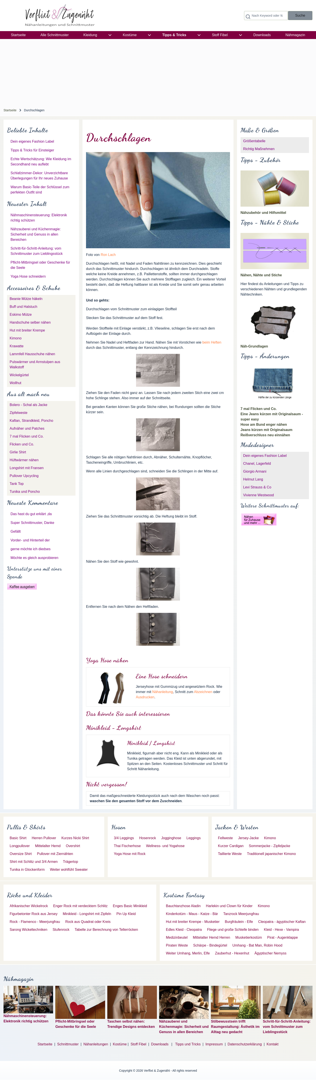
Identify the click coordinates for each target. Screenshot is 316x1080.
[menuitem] (18, 35)
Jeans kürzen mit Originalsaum (267, 430)
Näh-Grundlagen (254, 346)
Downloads (160, 1044)
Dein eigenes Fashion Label (32, 141)
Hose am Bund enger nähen (264, 424)
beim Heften (211, 342)
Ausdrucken (145, 697)
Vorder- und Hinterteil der (30, 540)
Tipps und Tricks (188, 1044)
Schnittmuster (68, 1044)
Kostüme (120, 1044)
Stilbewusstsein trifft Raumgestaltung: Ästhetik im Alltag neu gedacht (235, 1027)
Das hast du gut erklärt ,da (31, 514)
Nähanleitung (162, 692)
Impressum (214, 1044)
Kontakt (272, 1044)
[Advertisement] (158, 72)
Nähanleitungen (95, 1044)
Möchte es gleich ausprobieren (34, 558)
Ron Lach (108, 255)
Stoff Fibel (139, 1044)
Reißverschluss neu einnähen (265, 435)
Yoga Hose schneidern (28, 276)
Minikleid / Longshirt (151, 743)
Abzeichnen (203, 692)
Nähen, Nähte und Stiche (261, 275)
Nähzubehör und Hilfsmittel (263, 213)
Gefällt (16, 531)
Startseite (10, 110)
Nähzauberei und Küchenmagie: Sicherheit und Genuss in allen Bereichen (36, 234)
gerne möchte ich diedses (30, 549)
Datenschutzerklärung (245, 1044)
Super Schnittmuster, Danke (32, 523)
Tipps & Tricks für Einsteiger (32, 150)
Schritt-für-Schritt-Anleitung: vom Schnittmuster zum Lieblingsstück (287, 1027)
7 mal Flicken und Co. (258, 409)
